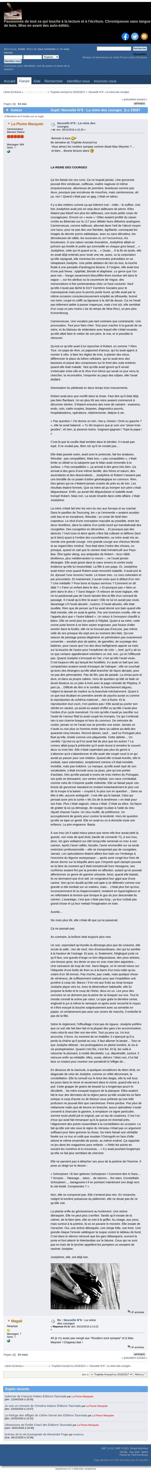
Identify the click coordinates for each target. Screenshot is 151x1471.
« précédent (129, 99)
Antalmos (78, 1434)
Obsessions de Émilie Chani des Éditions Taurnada (39, 1424)
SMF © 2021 (122, 1448)
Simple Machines (139, 1448)
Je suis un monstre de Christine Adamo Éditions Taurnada (43, 1405)
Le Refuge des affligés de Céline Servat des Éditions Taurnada (46, 1415)
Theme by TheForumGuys (133, 1455)
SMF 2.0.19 (107, 1448)
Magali (16, 1321)
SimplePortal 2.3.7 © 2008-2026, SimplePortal (75, 1469)
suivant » (142, 99)
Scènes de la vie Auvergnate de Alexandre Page (37, 1434)
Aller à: (85, 1374)
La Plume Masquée (27, 124)
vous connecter (47, 49)
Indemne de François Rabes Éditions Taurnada (36, 1396)
